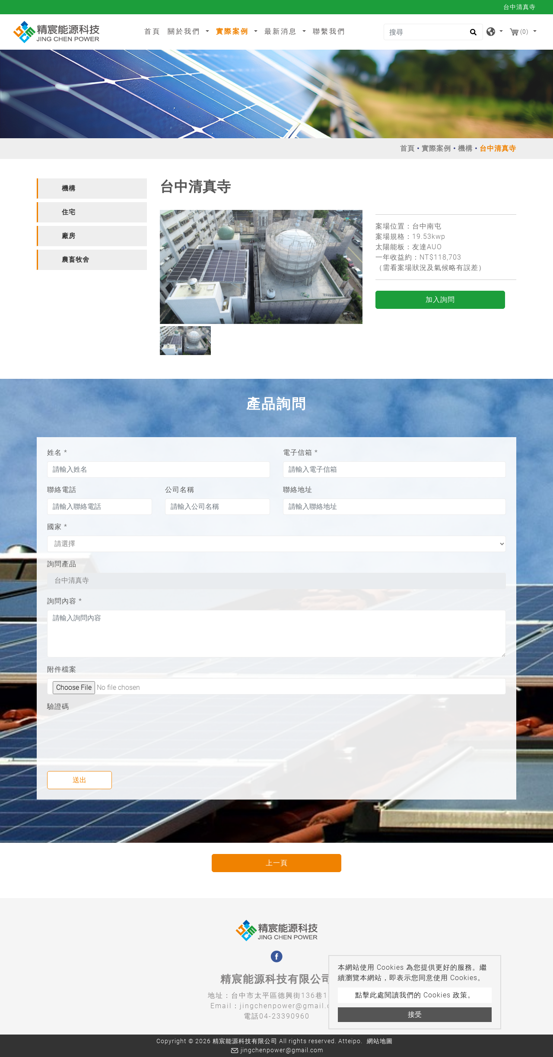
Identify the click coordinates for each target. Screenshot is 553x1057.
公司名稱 (179, 490)
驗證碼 (58, 706)
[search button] (472, 35)
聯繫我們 (329, 31)
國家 (57, 527)
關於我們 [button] (185, 31)
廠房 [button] (69, 236)
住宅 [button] (69, 212)
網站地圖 (380, 1041)
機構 (465, 148)
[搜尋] (433, 32)
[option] (261, 267)
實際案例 (436, 148)
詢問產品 (61, 564)
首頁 (154, 30)
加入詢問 (440, 299)
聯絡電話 (61, 490)
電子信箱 (300, 452)
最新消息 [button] (282, 31)
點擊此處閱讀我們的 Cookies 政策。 (415, 995)
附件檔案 (61, 669)
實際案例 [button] (234, 31)
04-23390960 (284, 1016)
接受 (415, 1014)
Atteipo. (350, 1041)
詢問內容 (64, 601)
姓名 (57, 452)
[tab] (92, 188)
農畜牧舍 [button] (75, 259)
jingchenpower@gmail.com (291, 1006)
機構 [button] (69, 188)
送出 (79, 780)
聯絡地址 (297, 490)
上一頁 (277, 863)
